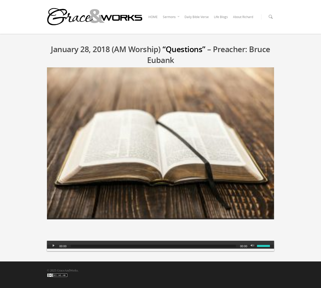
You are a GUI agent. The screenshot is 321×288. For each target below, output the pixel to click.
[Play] (53, 246)
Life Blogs (221, 17)
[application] (160, 246)
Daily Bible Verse (196, 17)
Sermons (171, 17)
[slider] (153, 246)
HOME (153, 17)
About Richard (243, 17)
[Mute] (252, 246)
